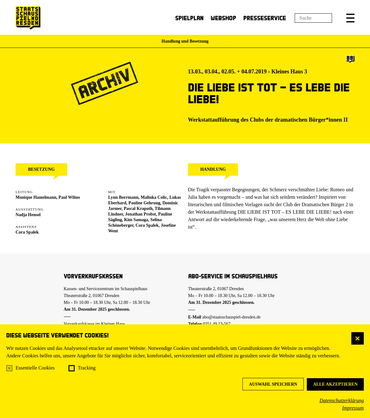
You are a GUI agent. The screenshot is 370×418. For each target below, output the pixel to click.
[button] (350, 18)
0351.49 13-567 (217, 324)
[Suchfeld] (313, 18)
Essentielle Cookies (35, 367)
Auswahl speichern (273, 384)
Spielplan (189, 17)
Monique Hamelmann (36, 197)
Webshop (223, 17)
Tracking (87, 367)
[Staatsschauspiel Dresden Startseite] (28, 18)
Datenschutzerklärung (342, 400)
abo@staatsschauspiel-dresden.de (231, 317)
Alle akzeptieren (335, 384)
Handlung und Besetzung (185, 41)
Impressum (353, 408)
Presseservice (264, 17)
